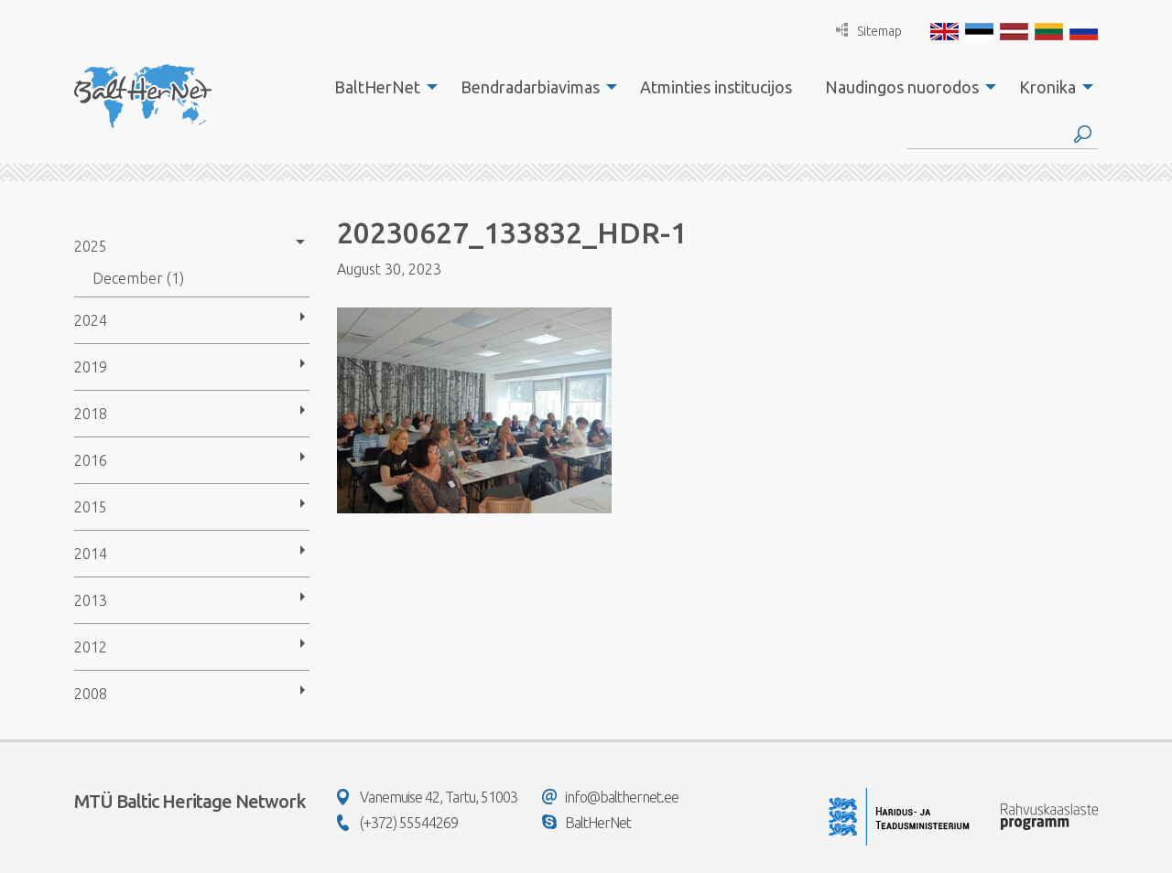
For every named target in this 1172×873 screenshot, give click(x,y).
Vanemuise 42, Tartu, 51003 (427, 797)
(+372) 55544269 (397, 822)
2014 (90, 553)
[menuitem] (381, 87)
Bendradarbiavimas (530, 87)
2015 (90, 507)
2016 (90, 460)
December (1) (138, 278)
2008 (90, 693)
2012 (90, 647)
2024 (90, 320)
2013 (90, 600)
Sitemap (869, 30)
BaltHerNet (377, 87)
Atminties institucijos (716, 87)
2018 (90, 413)
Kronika (1047, 87)
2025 (90, 246)
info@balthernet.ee (610, 797)
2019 (90, 367)
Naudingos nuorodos (902, 87)
